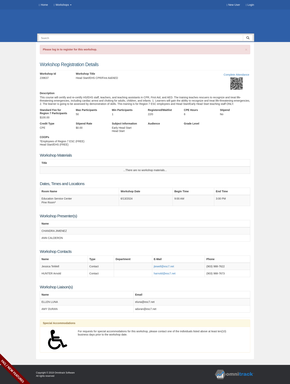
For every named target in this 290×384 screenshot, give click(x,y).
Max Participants (86, 110)
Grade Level (191, 123)
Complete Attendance (236, 74)
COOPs (44, 137)
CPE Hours (191, 110)
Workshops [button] (63, 4)
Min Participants (122, 110)
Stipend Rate (84, 123)
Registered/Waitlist (160, 110)
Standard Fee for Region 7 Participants (53, 111)
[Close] (246, 50)
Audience (154, 123)
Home (43, 4)
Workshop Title (85, 73)
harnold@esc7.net (165, 273)
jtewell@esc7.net (164, 266)
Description (47, 93)
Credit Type (47, 123)
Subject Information (124, 123)
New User (233, 4)
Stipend (225, 110)
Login (250, 4)
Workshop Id (48, 73)
